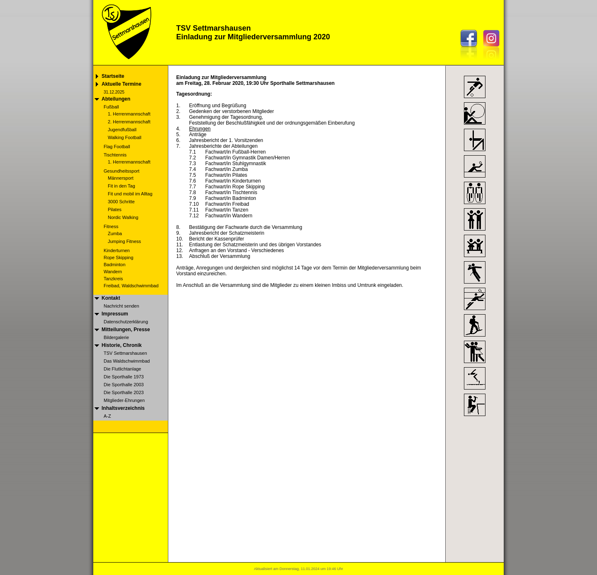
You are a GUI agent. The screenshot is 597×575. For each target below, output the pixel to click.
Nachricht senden (121, 305)
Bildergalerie (116, 337)
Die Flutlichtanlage (122, 368)
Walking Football (124, 137)
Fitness (111, 226)
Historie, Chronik (122, 345)
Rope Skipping (118, 257)
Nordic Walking (123, 217)
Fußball (111, 106)
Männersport (120, 178)
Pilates (114, 209)
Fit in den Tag (121, 185)
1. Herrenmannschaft (129, 113)
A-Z (107, 416)
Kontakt (111, 298)
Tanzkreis (113, 278)
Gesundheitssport (121, 170)
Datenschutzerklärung (126, 321)
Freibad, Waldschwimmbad (131, 285)
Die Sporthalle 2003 (124, 384)
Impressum (115, 314)
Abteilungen (116, 99)
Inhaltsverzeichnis (123, 408)
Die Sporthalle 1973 (124, 376)
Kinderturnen (117, 250)
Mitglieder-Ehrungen (124, 400)
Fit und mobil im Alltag (130, 193)
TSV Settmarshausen (125, 353)
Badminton (115, 264)
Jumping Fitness (124, 241)
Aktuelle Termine (121, 84)
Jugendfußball (122, 129)
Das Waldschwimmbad (127, 360)
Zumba (115, 233)
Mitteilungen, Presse (126, 329)
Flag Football (117, 146)
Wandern (113, 271)
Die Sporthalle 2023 (124, 392)
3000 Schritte (121, 201)
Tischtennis (115, 154)
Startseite (113, 76)
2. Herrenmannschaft (129, 121)
